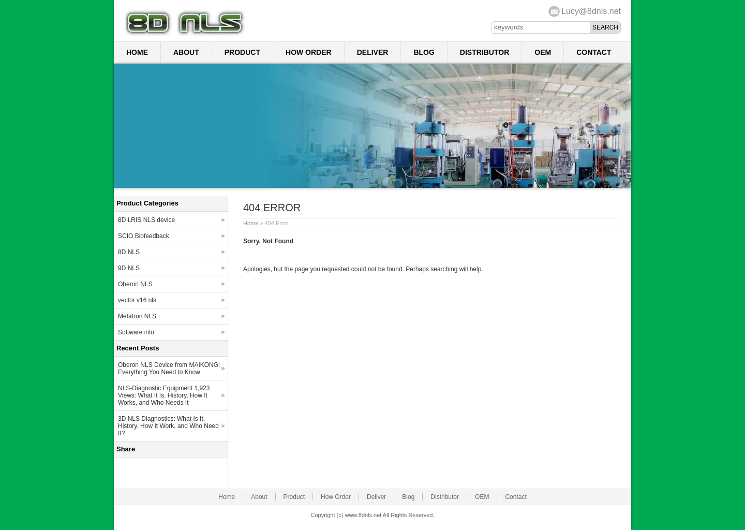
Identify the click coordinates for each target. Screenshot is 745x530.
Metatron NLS (137, 316)
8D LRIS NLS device (146, 220)
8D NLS (129, 252)
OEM (542, 52)
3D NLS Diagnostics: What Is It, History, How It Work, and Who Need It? (168, 426)
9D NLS (129, 268)
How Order (309, 52)
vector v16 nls (137, 300)
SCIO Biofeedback (143, 236)
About (186, 52)
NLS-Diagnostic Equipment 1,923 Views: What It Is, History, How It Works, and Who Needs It (164, 395)
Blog (423, 52)
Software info (136, 332)
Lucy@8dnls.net (591, 11)
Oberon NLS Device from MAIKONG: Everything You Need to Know (169, 368)
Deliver (373, 52)
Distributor (484, 52)
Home (137, 52)
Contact (593, 52)
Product (242, 52)
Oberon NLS (135, 284)
